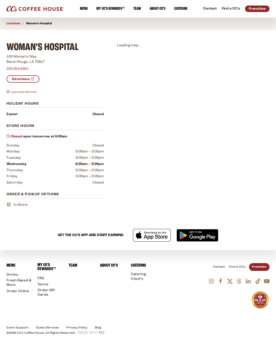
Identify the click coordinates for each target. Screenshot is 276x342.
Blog (98, 327)
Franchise (259, 266)
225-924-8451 (17, 69)
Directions (23, 79)
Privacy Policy (76, 327)
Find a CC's (237, 266)
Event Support (17, 327)
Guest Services (47, 327)
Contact (219, 266)
